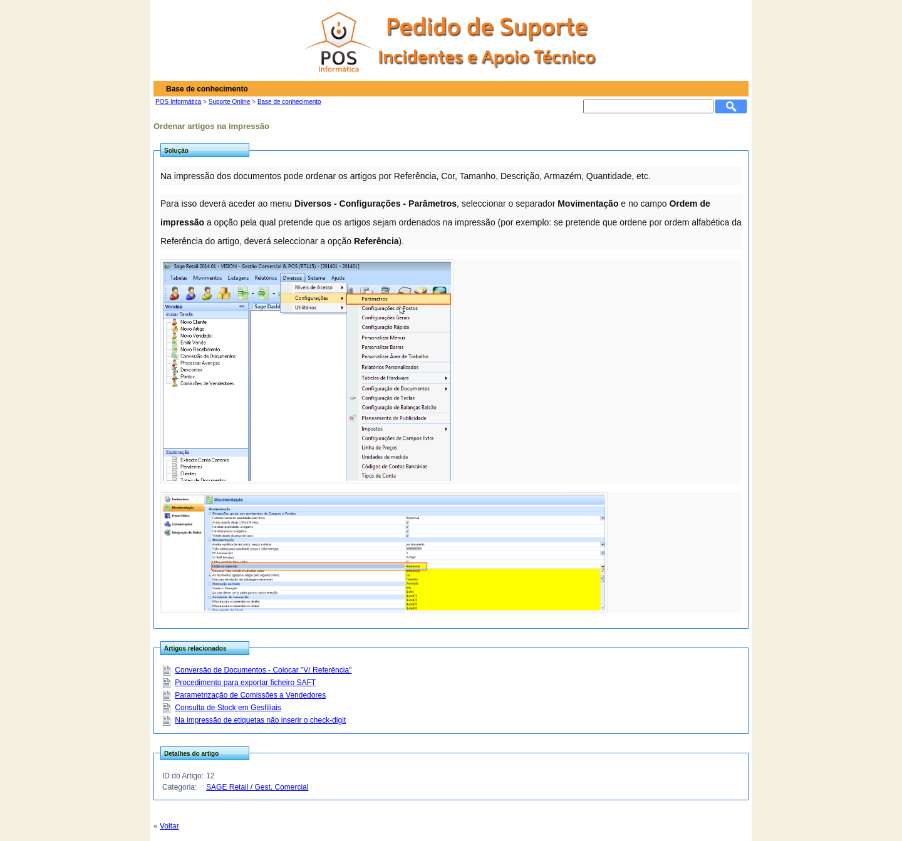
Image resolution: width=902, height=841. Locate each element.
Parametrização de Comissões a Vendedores (250, 695)
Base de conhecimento (289, 101)
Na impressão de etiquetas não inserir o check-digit (260, 720)
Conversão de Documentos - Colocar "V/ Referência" (263, 670)
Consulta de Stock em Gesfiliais (228, 707)
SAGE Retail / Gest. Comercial (257, 787)
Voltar (169, 826)
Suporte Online (230, 101)
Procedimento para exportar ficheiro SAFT (245, 682)
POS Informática (178, 101)
